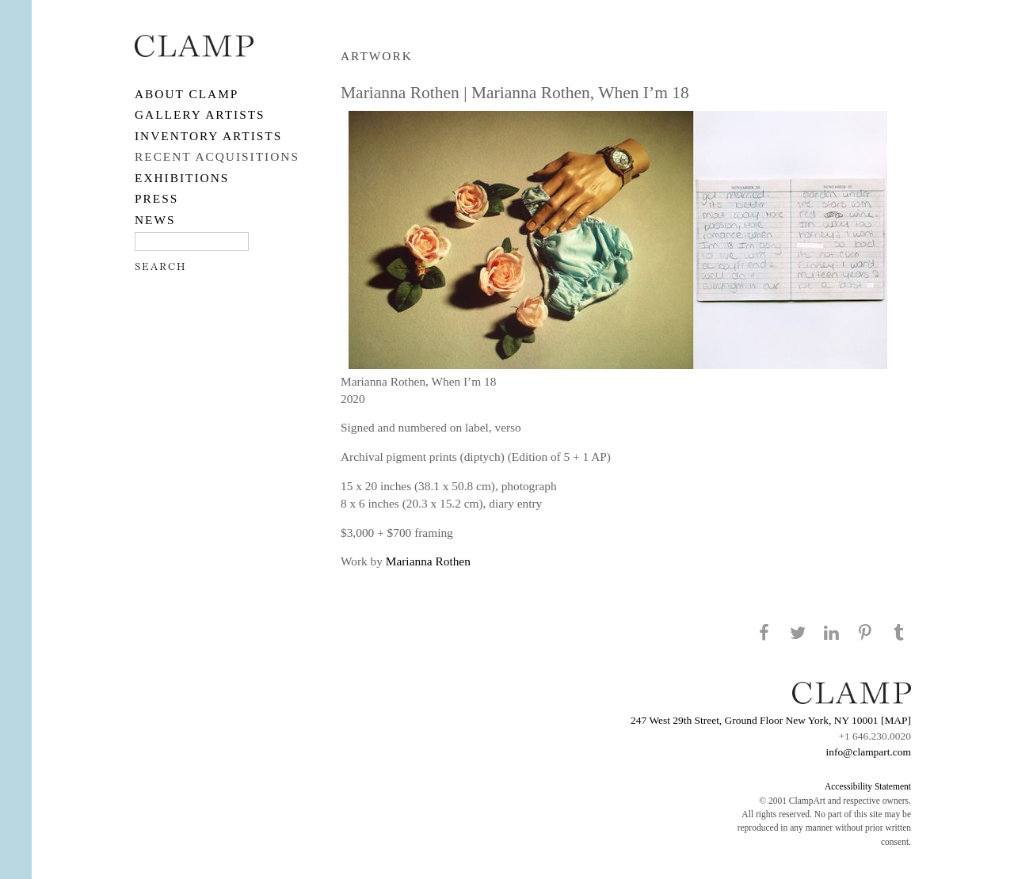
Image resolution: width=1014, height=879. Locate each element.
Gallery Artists (200, 114)
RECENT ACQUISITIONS (217, 156)
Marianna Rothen (428, 561)
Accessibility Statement (868, 786)
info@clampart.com (868, 752)
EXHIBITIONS (182, 178)
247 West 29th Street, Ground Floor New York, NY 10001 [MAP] (771, 720)
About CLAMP (186, 94)
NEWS (155, 219)
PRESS (156, 198)
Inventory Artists (208, 136)
